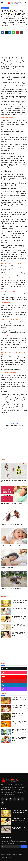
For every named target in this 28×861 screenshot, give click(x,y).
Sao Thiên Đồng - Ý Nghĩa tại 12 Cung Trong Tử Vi (19, 722)
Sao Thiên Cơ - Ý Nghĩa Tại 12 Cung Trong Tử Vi (19, 706)
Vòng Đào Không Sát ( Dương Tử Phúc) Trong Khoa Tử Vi (19, 609)
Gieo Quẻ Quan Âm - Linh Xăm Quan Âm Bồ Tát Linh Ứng (19, 601)
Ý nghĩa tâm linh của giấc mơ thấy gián (11, 524)
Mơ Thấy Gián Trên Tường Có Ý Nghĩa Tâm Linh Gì (13, 481)
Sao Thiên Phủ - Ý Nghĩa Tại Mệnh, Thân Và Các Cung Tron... (19, 739)
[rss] (2, 803)
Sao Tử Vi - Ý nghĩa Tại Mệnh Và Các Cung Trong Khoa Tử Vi (19, 699)
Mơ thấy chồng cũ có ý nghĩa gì (9, 567)
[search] (26, 2)
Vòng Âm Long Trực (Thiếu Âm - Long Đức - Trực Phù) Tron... (18, 626)
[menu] (2, 2)
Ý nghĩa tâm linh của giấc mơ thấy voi (11, 588)
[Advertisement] (14, 45)
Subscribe (24, 846)
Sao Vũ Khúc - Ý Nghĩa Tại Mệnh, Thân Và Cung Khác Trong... (18, 715)
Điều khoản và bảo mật (6, 857)
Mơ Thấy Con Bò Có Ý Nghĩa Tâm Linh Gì (14, 425)
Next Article (14, 429)
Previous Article (14, 423)
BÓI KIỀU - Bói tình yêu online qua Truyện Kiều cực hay (19, 617)
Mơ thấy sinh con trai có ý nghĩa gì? (10, 545)
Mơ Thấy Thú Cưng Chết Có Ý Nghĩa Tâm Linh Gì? (19, 827)
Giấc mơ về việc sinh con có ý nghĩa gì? (11, 503)
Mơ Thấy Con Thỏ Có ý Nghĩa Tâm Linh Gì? (14, 431)
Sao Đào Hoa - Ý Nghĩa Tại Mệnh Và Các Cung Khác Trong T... (18, 634)
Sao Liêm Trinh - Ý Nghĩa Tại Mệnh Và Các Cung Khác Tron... (19, 731)
